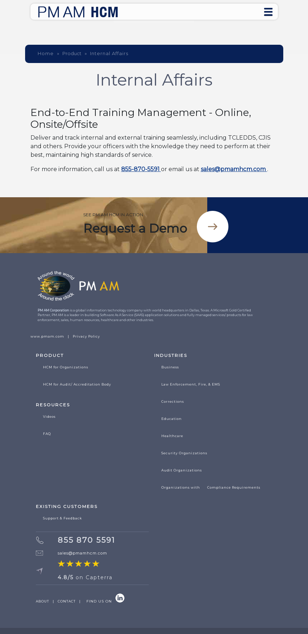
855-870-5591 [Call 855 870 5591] (141, 169)
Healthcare (172, 436)
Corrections (172, 401)
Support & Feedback (62, 518)
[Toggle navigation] (268, 12)
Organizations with (210, 487)
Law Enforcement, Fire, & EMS (190, 384)
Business (170, 367)
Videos (49, 416)
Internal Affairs (109, 53)
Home (46, 53)
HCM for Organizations (65, 367)
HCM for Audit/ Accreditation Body (77, 384)
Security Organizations (184, 453)
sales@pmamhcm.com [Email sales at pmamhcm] (234, 169)
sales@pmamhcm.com (82, 553)
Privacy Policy (86, 336)
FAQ (47, 434)
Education (171, 419)
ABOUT (42, 601)
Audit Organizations (181, 470)
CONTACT (67, 601)
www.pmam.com (47, 336)
